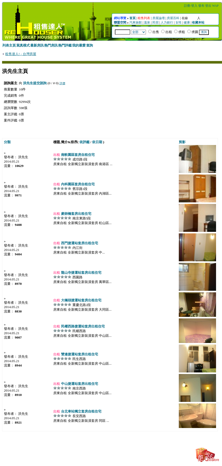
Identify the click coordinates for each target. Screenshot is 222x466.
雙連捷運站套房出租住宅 (79, 354)
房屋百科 (173, 18)
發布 (201, 5)
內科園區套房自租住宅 (77, 184)
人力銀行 (167, 22)
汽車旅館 (135, 22)
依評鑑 (84, 142)
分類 (7, 142)
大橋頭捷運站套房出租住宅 (80, 300)
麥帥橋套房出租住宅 (75, 214)
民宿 (155, 22)
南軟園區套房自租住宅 (77, 155)
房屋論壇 (158, 18)
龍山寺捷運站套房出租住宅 (80, 272)
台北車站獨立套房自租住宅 (80, 411)
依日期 (97, 142)
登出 (208, 5)
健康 (187, 22)
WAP (215, 5)
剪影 (182, 142)
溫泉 (147, 22)
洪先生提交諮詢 (35, 83)
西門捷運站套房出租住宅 (79, 243)
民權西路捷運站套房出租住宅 (82, 326)
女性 (178, 22)
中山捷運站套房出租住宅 (79, 384)
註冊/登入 (190, 5)
